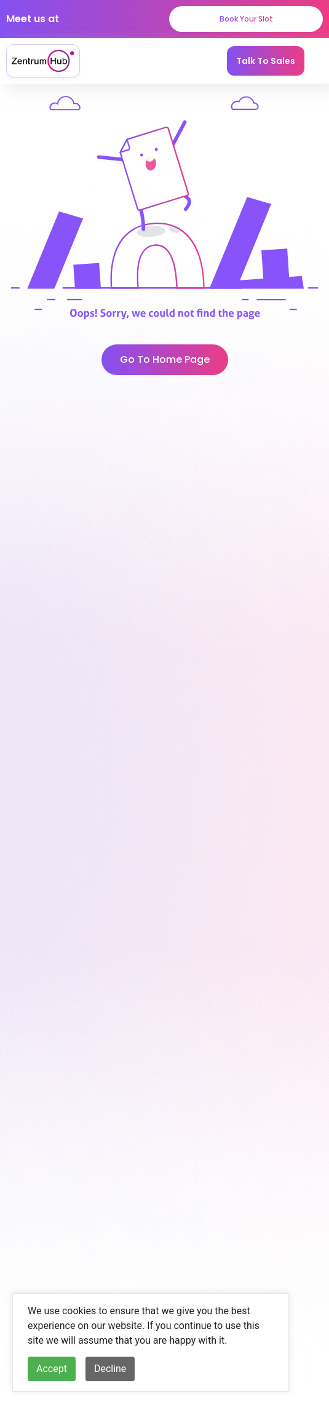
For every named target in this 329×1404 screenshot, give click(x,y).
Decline (110, 1368)
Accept (51, 1368)
